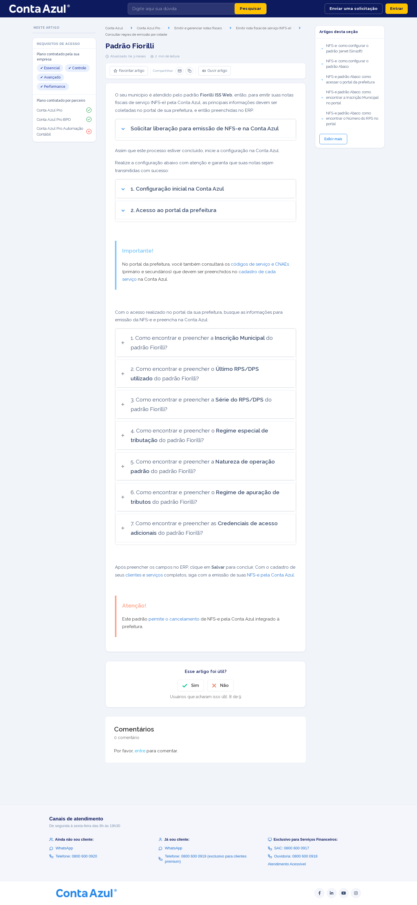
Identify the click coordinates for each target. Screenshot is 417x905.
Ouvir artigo (214, 70)
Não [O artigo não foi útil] (224, 685)
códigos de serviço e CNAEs (260, 264)
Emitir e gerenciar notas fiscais (198, 28)
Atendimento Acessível (287, 864)
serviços (154, 575)
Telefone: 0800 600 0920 (73, 856)
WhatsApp (61, 848)
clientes (133, 575)
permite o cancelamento (174, 619)
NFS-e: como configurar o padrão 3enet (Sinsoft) (344, 48)
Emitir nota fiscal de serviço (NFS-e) (263, 28)
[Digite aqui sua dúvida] (181, 8)
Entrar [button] (396, 8)
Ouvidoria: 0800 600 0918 (293, 856)
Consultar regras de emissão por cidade (136, 34)
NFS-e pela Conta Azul (270, 575)
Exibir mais (333, 139)
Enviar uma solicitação (354, 8)
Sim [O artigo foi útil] (195, 685)
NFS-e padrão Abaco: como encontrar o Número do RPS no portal (349, 118)
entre (140, 750)
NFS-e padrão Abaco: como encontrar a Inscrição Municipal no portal (349, 97)
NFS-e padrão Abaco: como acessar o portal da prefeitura (347, 79)
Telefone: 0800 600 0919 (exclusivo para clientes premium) (202, 859)
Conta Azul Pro (148, 28)
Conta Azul (114, 28)
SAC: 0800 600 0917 (288, 848)
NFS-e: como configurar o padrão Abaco (344, 64)
